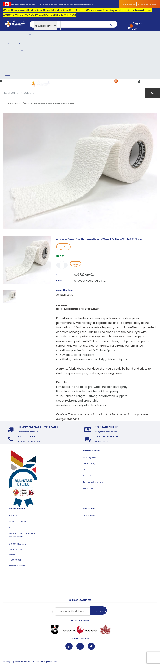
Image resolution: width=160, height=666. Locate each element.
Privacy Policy (89, 476)
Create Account (90, 515)
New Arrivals (9, 59)
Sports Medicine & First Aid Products (18, 34)
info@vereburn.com (129, 4)
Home (8, 103)
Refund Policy (89, 464)
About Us (13, 515)
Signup (138, 23)
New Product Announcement (22, 534)
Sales (7, 67)
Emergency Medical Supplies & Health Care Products (23, 42)
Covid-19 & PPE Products (14, 50)
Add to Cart (76, 265)
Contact (7, 75)
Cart (119, 84)
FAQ (84, 470)
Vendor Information (18, 522)
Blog (10, 528)
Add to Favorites (63, 248)
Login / (130, 23)
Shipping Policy (89, 458)
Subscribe (102, 612)
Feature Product (22, 103)
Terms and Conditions (93, 482)
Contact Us (88, 488)
